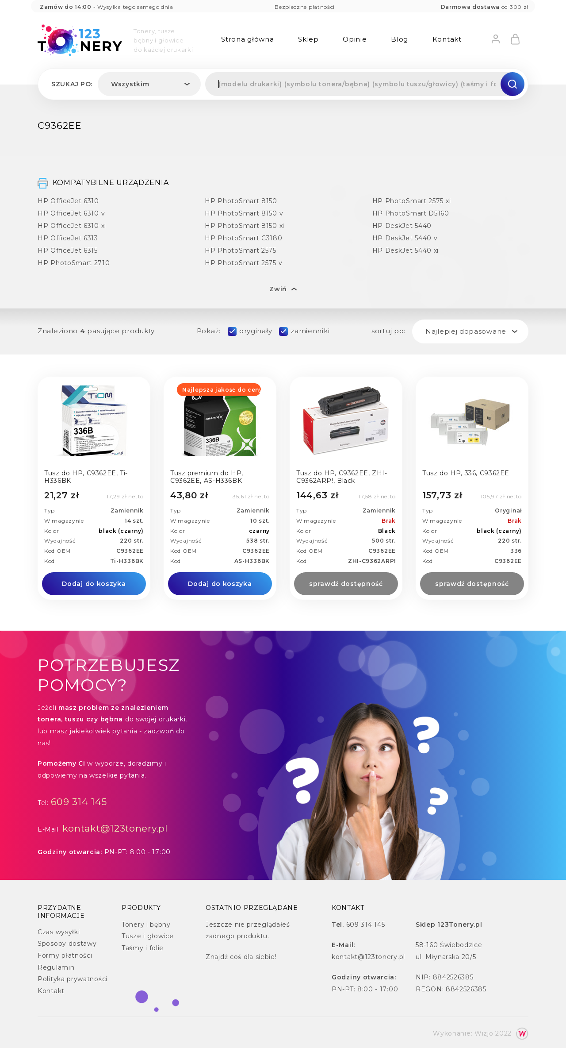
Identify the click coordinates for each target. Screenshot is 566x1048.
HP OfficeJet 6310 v (71, 213)
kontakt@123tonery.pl (115, 828)
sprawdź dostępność (346, 584)
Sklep (308, 39)
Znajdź (217, 957)
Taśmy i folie (143, 948)
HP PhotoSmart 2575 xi (411, 200)
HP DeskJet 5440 (402, 225)
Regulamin (56, 967)
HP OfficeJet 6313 (68, 238)
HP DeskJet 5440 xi (405, 250)
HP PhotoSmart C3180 (243, 238)
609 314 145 (79, 801)
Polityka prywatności (72, 979)
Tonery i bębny (146, 925)
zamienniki (310, 331)
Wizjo (483, 1033)
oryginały (255, 331)
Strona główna (247, 39)
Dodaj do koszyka (94, 584)
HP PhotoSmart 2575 (240, 250)
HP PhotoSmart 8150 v (244, 213)
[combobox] (149, 84)
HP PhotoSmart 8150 (241, 200)
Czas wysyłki (59, 932)
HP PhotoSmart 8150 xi (244, 225)
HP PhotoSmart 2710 (74, 262)
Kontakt (447, 39)
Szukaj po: (71, 84)
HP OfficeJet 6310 (68, 200)
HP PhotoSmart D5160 (410, 213)
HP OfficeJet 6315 (68, 250)
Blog (399, 39)
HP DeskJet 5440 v (405, 238)
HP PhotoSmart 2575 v (243, 262)
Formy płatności (65, 955)
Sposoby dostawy (67, 944)
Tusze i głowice (148, 936)
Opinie (355, 39)
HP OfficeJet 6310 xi (72, 225)
